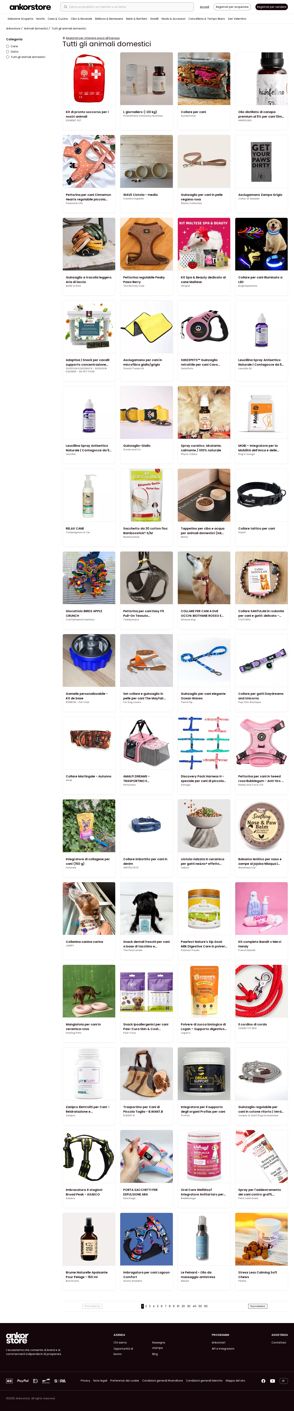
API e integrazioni (223, 1349)
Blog (155, 1354)
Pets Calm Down (248, 1198)
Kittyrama (129, 784)
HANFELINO (245, 120)
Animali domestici (36, 28)
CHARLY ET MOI (247, 1028)
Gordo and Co (132, 449)
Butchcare (72, 1280)
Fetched (71, 867)
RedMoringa (188, 1198)
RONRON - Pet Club (77, 702)
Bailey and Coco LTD (250, 784)
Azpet (242, 532)
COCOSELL (244, 619)
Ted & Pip (187, 702)
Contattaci (278, 1342)
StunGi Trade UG (133, 368)
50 (200, 1306)
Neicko (185, 1280)
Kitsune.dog (188, 619)
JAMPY (70, 945)
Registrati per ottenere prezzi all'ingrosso (93, 38)
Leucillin (71, 454)
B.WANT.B (129, 1115)
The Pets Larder (133, 950)
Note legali (100, 1381)
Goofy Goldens (132, 1280)
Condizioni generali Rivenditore (162, 1381)
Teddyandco (131, 619)
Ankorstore (13, 28)
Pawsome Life (74, 203)
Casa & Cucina (58, 19)
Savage (185, 784)
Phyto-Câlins (189, 454)
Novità (40, 19)
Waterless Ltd (246, 867)
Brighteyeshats (247, 285)
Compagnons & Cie (78, 532)
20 (183, 1306)
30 (188, 1306)
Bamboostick (131, 537)
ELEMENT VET (73, 120)
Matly (184, 537)
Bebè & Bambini (136, 19)
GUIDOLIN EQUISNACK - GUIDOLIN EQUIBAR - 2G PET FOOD (86, 370)
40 (194, 1306)
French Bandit (246, 950)
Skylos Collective (191, 203)
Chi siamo (120, 1342)
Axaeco (70, 1198)
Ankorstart (219, 1342)
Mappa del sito (235, 1381)
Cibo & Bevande (81, 19)
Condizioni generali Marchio (204, 1381)
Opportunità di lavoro (123, 1351)
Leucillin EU (245, 368)
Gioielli (154, 19)
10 (178, 1306)
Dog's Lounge (246, 454)
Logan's (185, 1032)
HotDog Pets (73, 1032)
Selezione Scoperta (20, 19)
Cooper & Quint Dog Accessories (258, 1115)
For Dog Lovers (132, 702)
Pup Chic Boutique (249, 702)
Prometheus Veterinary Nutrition (143, 115)
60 (206, 1306)
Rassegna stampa (158, 1345)
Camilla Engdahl (133, 198)
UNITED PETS (131, 867)
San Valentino (237, 19)
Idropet (185, 285)
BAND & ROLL (73, 285)
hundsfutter (188, 115)
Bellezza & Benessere (109, 19)
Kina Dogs (129, 1198)
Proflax (185, 1115)
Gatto (12, 51)
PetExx (242, 1280)
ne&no (185, 867)
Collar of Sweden (248, 198)
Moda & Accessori (173, 19)
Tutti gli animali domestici (25, 57)
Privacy (85, 1381)
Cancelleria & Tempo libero (206, 19)
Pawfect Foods (190, 950)
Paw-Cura (129, 1032)
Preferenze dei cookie (124, 1381)
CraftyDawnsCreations (80, 619)
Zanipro (70, 1115)
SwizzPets (187, 368)
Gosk (69, 780)
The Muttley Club (133, 285)
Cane (12, 46)
